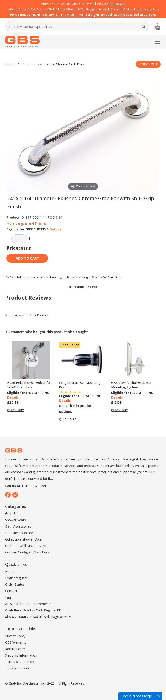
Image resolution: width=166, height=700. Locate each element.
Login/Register (16, 578)
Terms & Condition (19, 662)
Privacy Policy (15, 636)
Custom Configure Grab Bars (27, 552)
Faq (8, 597)
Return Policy (15, 649)
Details (55, 229)
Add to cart (27, 258)
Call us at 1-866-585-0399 (25, 486)
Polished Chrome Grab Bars (63, 64)
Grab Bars (12, 513)
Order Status (15, 584)
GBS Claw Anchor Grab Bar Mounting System (131, 384)
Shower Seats (15, 520)
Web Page (44, 610)
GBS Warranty (15, 642)
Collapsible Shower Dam (23, 539)
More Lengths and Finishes (26, 223)
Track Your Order (18, 668)
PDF (60, 610)
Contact (11, 591)
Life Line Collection (19, 533)
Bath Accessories (18, 526)
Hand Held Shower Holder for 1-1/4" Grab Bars (29, 384)
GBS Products (28, 64)
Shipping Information (21, 655)
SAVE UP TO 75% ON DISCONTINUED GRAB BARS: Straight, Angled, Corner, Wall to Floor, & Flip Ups (83, 9)
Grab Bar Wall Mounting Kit (26, 546)
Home (9, 64)
